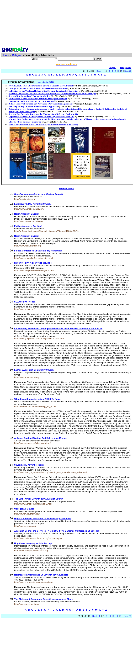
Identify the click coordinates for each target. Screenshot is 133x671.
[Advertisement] (66, 23)
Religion (17, 55)
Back (98, 71)
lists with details (66, 188)
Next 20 (127, 71)
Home (5, 55)
